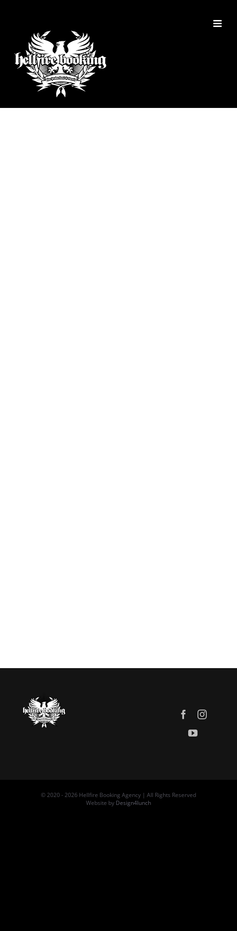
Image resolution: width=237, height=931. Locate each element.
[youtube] (193, 733)
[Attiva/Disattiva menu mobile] (218, 23)
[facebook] (183, 714)
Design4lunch (133, 803)
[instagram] (202, 714)
